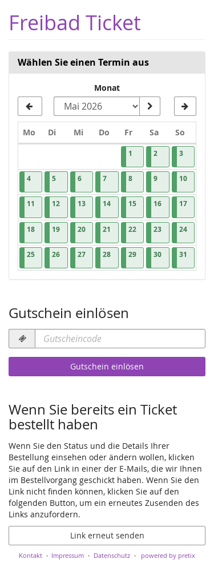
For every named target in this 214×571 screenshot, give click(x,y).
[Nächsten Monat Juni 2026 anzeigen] (185, 106)
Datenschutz (112, 555)
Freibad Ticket (75, 23)
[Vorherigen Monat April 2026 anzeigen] (30, 106)
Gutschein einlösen (107, 366)
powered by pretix (168, 555)
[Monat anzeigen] (149, 106)
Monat (107, 87)
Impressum (67, 555)
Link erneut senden (107, 535)
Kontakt (30, 555)
